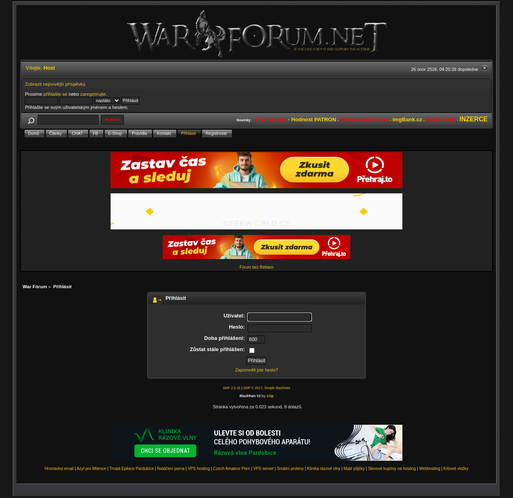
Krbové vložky (456, 468)
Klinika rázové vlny (323, 468)
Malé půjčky (354, 468)
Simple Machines (277, 388)
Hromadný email (59, 468)
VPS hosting (199, 468)
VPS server (263, 468)
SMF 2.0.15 (231, 388)
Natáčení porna (170, 468)
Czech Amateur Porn (231, 468)
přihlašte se (55, 93)
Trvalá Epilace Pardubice (131, 468)
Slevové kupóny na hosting (392, 468)
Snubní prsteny (290, 468)
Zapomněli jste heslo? (256, 369)
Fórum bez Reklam (256, 267)
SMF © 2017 (253, 388)
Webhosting (429, 468)
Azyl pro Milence (91, 468)
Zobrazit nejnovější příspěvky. (55, 83)
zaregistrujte (92, 93)
